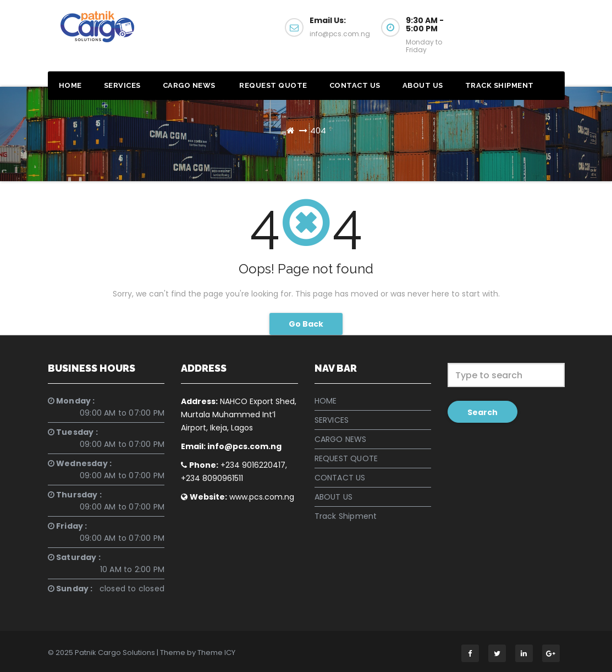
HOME (70, 85)
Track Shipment (499, 85)
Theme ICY (216, 652)
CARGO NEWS (189, 85)
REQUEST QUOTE (272, 85)
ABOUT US (423, 85)
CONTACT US (355, 85)
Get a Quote (522, 31)
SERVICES (122, 85)
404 (318, 130)
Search (482, 412)
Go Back (306, 323)
